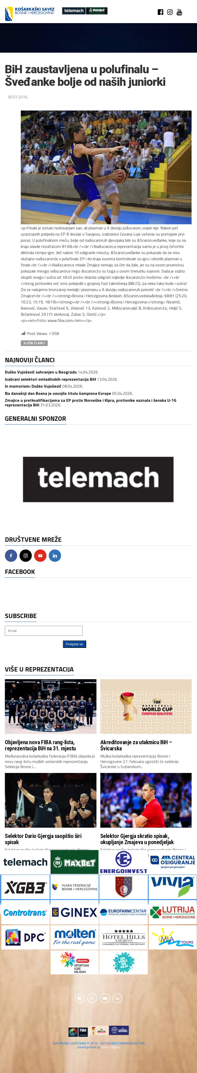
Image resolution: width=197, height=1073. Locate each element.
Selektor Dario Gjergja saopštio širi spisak (43, 839)
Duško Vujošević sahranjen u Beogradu (41, 372)
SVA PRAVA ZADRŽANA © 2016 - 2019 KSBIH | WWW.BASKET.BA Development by (99, 1045)
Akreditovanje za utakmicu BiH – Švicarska (136, 745)
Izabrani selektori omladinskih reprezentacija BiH (50, 379)
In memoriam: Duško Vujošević (33, 386)
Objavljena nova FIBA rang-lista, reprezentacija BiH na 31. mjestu (40, 745)
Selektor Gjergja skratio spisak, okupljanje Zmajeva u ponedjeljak (137, 839)
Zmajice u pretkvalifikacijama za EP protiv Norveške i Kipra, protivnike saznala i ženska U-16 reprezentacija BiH (90, 402)
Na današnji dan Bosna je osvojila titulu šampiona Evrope (58, 393)
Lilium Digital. (110, 1047)
